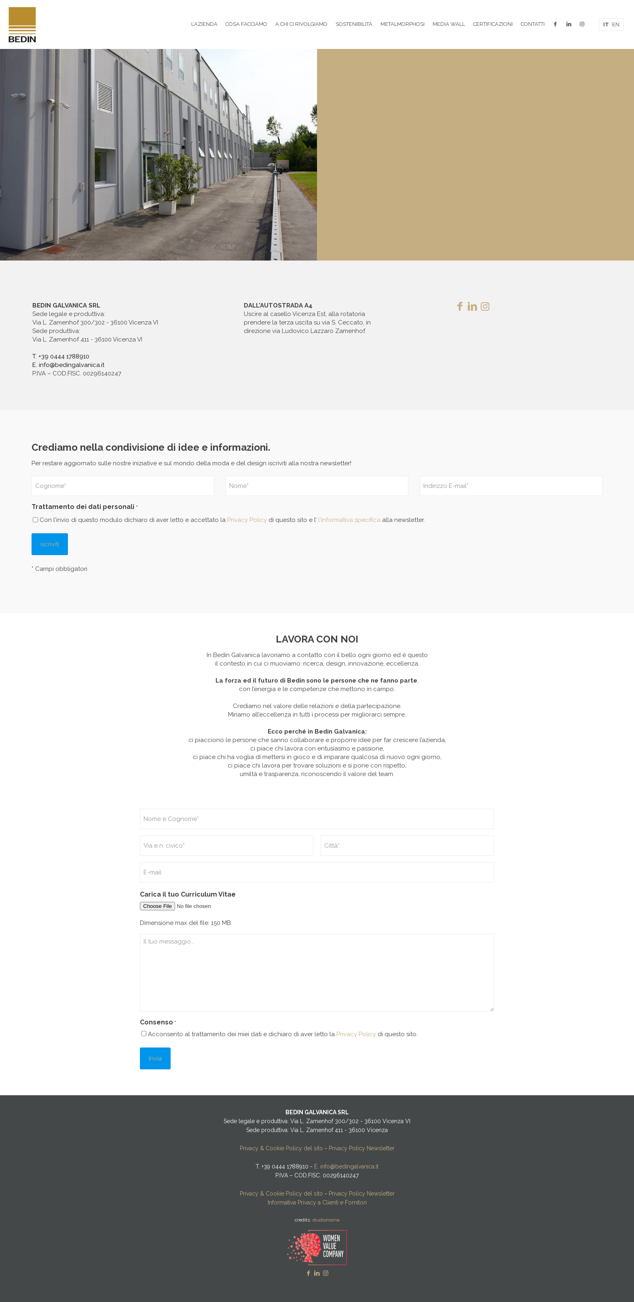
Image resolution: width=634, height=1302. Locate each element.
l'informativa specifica (348, 520)
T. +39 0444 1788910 (60, 356)
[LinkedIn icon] (317, 1273)
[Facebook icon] (309, 1273)
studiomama (326, 1220)
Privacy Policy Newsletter (362, 1148)
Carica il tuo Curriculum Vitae (188, 894)
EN (615, 24)
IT (606, 24)
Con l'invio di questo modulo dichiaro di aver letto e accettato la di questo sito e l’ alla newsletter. (232, 520)
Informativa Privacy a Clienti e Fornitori (317, 1202)
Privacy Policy (247, 520)
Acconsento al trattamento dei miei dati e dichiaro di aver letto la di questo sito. (283, 1034)
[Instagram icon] (326, 1273)
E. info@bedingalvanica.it (68, 365)
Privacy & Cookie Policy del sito (281, 1148)
